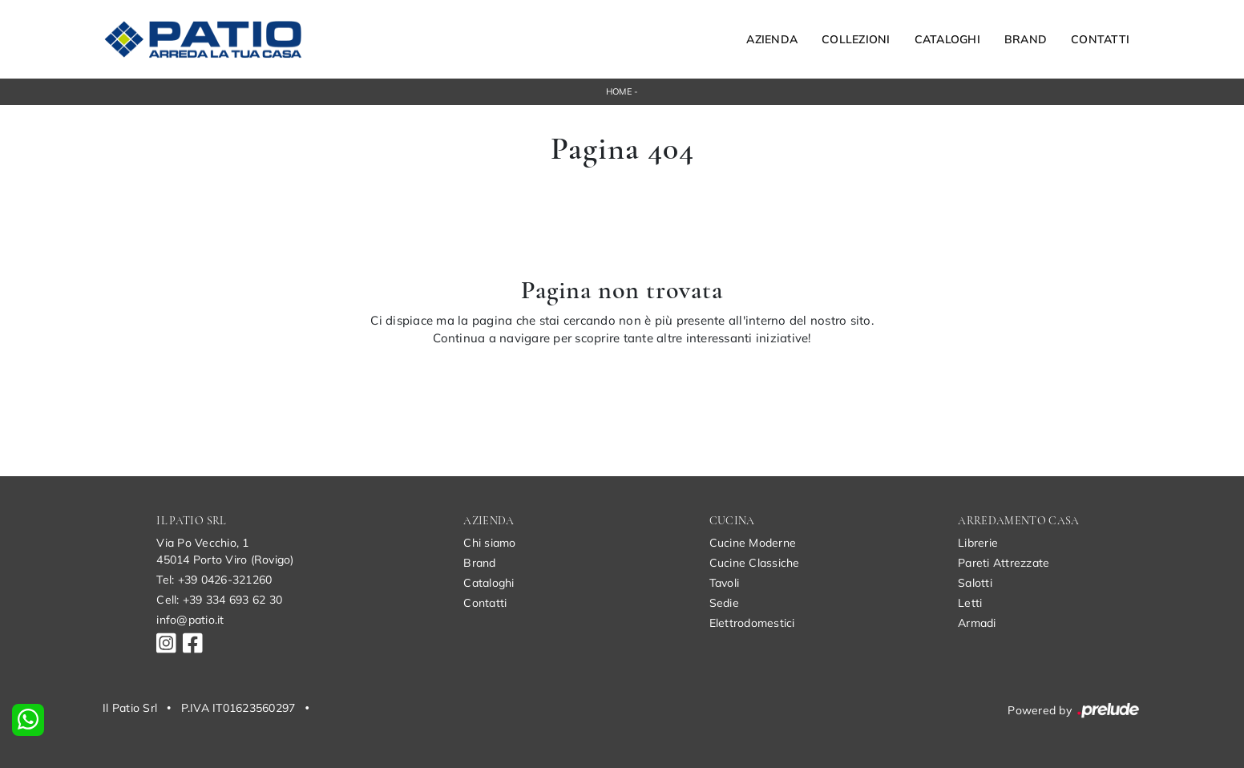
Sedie (724, 603)
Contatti (1100, 39)
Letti (970, 603)
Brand (1025, 39)
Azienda (772, 39)
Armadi (977, 623)
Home (619, 91)
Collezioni (856, 39)
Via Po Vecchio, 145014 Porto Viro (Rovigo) (224, 551)
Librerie (978, 543)
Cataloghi (947, 39)
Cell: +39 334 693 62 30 (219, 599)
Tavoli (724, 583)
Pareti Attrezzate (1003, 563)
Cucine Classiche (754, 563)
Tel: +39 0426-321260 (214, 579)
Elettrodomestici (752, 623)
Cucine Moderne (753, 543)
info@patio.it (190, 619)
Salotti (975, 583)
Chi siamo (489, 543)
